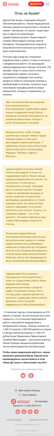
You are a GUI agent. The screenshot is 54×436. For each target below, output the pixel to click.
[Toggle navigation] (48, 4)
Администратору (38, 420)
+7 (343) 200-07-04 (32, 406)
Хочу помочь (36, 4)
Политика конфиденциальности (27, 425)
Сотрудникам (13, 420)
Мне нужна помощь (27, 391)
